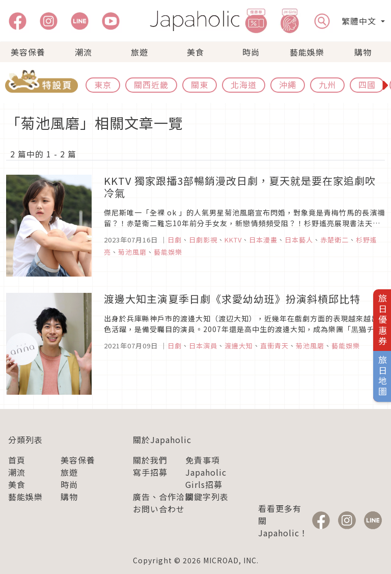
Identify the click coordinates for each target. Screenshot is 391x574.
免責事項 (202, 460)
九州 (327, 84)
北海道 (244, 84)
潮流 (83, 52)
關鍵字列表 (207, 496)
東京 (102, 84)
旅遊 (139, 52)
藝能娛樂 (307, 52)
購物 (363, 52)
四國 (367, 84)
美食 (195, 52)
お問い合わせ (159, 509)
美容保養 (28, 52)
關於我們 (150, 460)
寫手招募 (150, 472)
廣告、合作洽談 (163, 496)
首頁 (16, 460)
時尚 (251, 52)
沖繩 (287, 84)
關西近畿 (151, 84)
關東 (199, 84)
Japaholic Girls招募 (206, 478)
